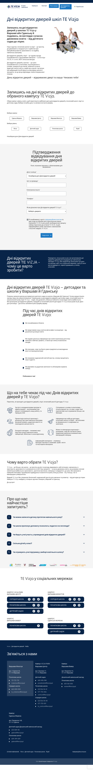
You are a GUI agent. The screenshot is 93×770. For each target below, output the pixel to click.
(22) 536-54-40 (43, 706)
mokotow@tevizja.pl (18, 688)
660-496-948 (42, 686)
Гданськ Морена (16, 120)
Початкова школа (58, 133)
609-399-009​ (15, 744)
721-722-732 (15, 686)
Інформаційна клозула (79, 757)
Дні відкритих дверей (65, 6)
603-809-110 (15, 735)
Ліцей (78, 133)
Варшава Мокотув (56, 120)
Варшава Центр (36, 120)
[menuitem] (79, 7)
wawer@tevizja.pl (70, 692)
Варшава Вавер (76, 120)
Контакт (44, 6)
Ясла (15, 133)
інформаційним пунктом (53, 225)
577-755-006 (42, 697)
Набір (27, 652)
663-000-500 (16, 694)
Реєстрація (54, 6)
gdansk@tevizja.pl (17, 738)
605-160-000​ (68, 689)
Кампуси (35, 6)
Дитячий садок (34, 133)
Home (8, 652)
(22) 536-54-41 (42, 694)
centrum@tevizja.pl (44, 700)
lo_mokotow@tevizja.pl (19, 697)
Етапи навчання (24, 6)
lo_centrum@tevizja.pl (45, 712)
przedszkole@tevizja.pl (45, 688)
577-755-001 (42, 709)
